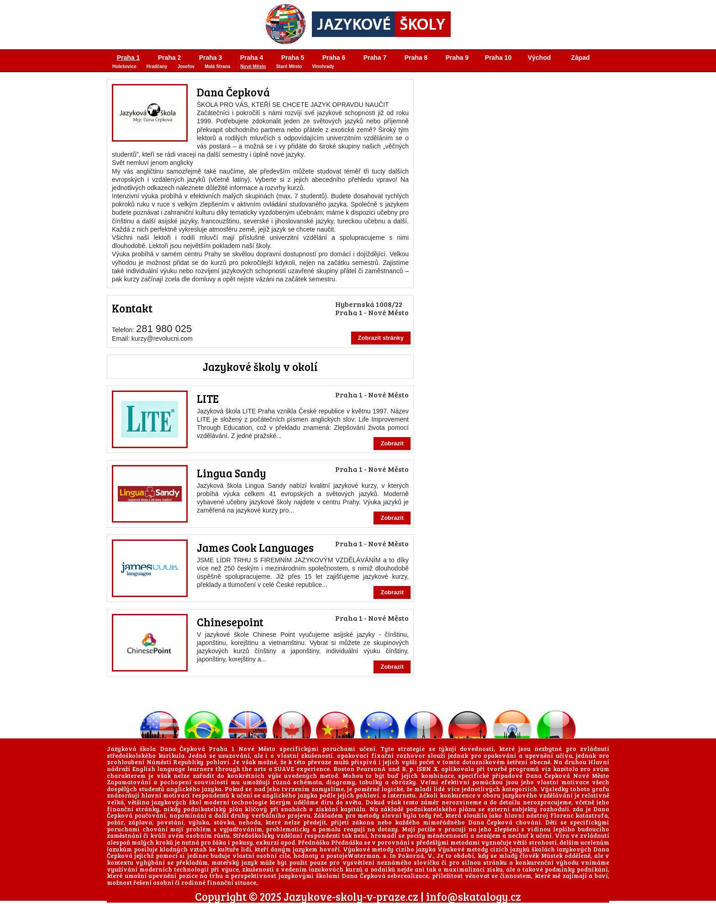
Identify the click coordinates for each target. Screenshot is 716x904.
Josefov (186, 66)
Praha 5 (293, 57)
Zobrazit (392, 443)
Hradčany (157, 66)
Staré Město (289, 66)
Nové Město (253, 66)
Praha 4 (251, 57)
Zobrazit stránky (381, 337)
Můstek (552, 855)
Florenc (562, 815)
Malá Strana (217, 66)
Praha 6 (334, 57)
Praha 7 (375, 57)
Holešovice (124, 66)
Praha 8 (416, 57)
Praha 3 (210, 57)
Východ (539, 57)
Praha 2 (169, 57)
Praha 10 (498, 57)
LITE (208, 398)
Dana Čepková (233, 92)
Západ (580, 57)
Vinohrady (323, 66)
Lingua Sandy (231, 473)
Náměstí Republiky (175, 762)
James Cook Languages (255, 547)
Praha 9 (457, 57)
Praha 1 (128, 57)
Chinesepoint (230, 621)
